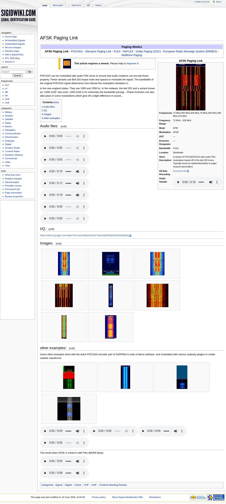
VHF (86, 485)
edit (64, 126)
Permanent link (12, 189)
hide (56, 102)
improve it (133, 63)
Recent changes (13, 47)
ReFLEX (128, 51)
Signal (58, 485)
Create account (202, 1)
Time (7, 165)
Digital (68, 485)
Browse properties (14, 196)
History (98, 5)
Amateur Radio (12, 148)
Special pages (12, 182)
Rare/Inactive (11, 137)
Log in (218, 1)
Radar (8, 123)
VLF (7, 85)
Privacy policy (99, 497)
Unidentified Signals (15, 44)
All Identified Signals (15, 40)
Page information (13, 193)
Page (44, 5)
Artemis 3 (9, 62)
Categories (47, 485)
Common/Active (13, 133)
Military (8, 112)
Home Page (11, 36)
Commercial (11, 158)
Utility (7, 162)
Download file (179, 171)
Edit (88, 5)
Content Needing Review (113, 485)
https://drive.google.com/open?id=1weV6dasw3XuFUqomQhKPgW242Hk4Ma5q (84, 235)
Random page (12, 51)
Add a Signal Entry (14, 54)
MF (6, 92)
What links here (12, 175)
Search (4, 67)
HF (6, 95)
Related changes (13, 178)
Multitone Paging (132, 55)
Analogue (9, 141)
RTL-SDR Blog (12, 58)
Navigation (10, 130)
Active (77, 485)
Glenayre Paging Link (98, 51)
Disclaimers (155, 497)
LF (6, 88)
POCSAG (77, 51)
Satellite (9, 119)
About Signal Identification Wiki (127, 497)
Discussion (58, 5)
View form (76, 5)
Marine (8, 126)
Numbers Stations (14, 155)
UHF (94, 485)
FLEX (117, 51)
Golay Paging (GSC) (148, 51)
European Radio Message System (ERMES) (190, 51)
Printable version (13, 185)
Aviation (9, 115)
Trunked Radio (12, 151)
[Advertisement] (132, 22)
